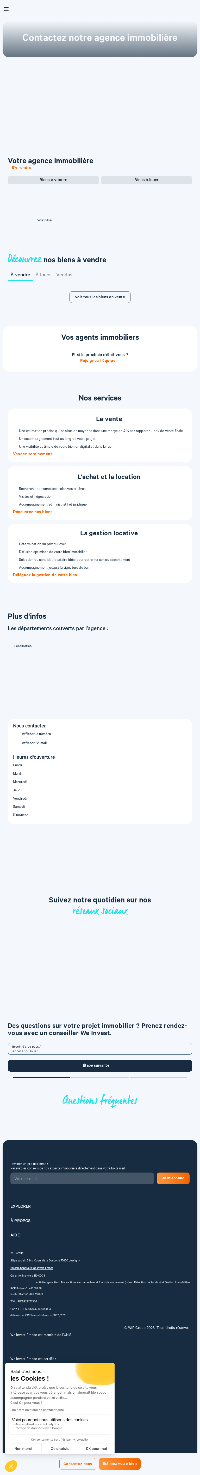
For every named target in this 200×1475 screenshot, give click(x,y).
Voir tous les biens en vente (100, 298)
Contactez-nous (78, 1464)
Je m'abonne (173, 1179)
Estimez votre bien (120, 1464)
